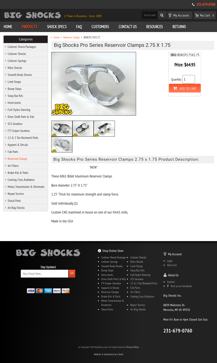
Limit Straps (14, 82)
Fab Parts (13, 151)
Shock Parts (14, 200)
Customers (100, 26)
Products (29, 26)
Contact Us (128, 26)
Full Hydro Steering (19, 110)
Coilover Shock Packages (22, 47)
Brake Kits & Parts (18, 172)
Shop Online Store (113, 251)
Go (72, 273)
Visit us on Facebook (179, 286)
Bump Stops (14, 89)
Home (8, 26)
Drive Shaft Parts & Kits (21, 116)
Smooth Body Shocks (20, 75)
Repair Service (16, 193)
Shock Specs (57, 26)
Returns (179, 26)
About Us (173, 275)
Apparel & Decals (18, 144)
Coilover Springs (17, 61)
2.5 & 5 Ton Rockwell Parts (23, 137)
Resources (154, 26)
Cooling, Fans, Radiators (21, 179)
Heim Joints (14, 103)
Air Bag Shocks (16, 207)
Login (169, 261)
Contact (171, 282)
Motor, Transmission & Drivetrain (26, 186)
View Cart (172, 265)
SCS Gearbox (15, 123)
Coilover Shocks (17, 54)
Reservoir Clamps (17, 158)
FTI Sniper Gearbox (19, 130)
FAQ (79, 26)
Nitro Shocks (15, 68)
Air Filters (13, 165)
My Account (175, 254)
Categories (26, 39)
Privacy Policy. (133, 347)
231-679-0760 (205, 4)
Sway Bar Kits (15, 96)
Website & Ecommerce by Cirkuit (108, 354)
